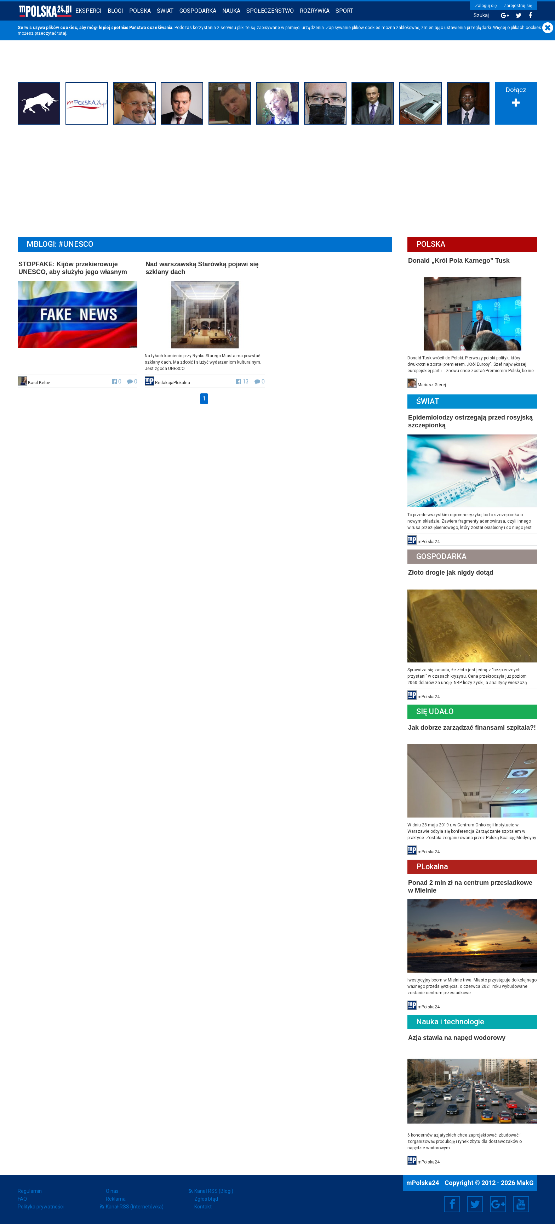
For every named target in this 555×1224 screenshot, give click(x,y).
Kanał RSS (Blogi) (213, 1191)
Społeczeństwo (270, 10)
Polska (140, 10)
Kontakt (203, 1206)
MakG (525, 1182)
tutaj (61, 33)
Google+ (498, 1204)
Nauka (231, 10)
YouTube (521, 1204)
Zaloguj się (486, 5)
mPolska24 (423, 1182)
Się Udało (435, 711)
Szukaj (481, 15)
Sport (344, 10)
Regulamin (30, 1191)
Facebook (452, 1204)
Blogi (115, 10)
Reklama (116, 1199)
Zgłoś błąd (206, 1199)
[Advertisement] (277, 180)
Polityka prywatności (41, 1206)
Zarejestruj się (518, 5)
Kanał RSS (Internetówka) (135, 1206)
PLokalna (432, 866)
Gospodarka (197, 10)
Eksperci (88, 10)
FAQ (22, 1199)
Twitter (475, 1204)
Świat (165, 10)
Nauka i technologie (450, 1021)
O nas (112, 1191)
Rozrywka (315, 10)
